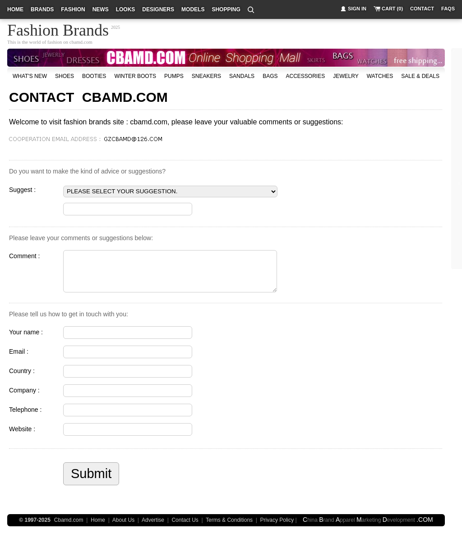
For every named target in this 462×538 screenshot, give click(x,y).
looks (125, 9)
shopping (226, 9)
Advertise (153, 520)
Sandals (241, 76)
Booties (94, 76)
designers (158, 9)
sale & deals (420, 76)
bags (270, 76)
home (15, 9)
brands (42, 9)
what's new (30, 76)
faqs (448, 8)
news (100, 9)
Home (98, 520)
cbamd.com (80, 42)
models (192, 9)
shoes (64, 76)
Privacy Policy (277, 520)
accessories (305, 76)
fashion (73, 9)
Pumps (174, 76)
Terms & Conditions (229, 520)
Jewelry (345, 76)
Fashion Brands (58, 28)
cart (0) (392, 8)
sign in (357, 8)
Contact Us (184, 520)
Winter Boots (135, 76)
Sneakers (206, 76)
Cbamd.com (68, 520)
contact (422, 8)
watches (380, 76)
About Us (123, 520)
